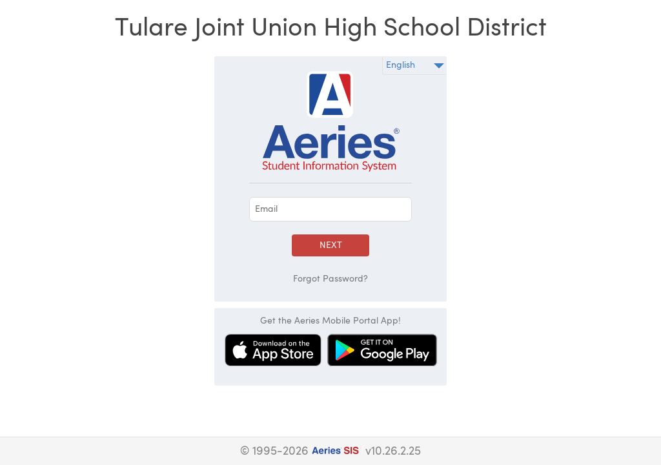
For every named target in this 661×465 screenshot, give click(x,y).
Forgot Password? (330, 279)
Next (331, 245)
